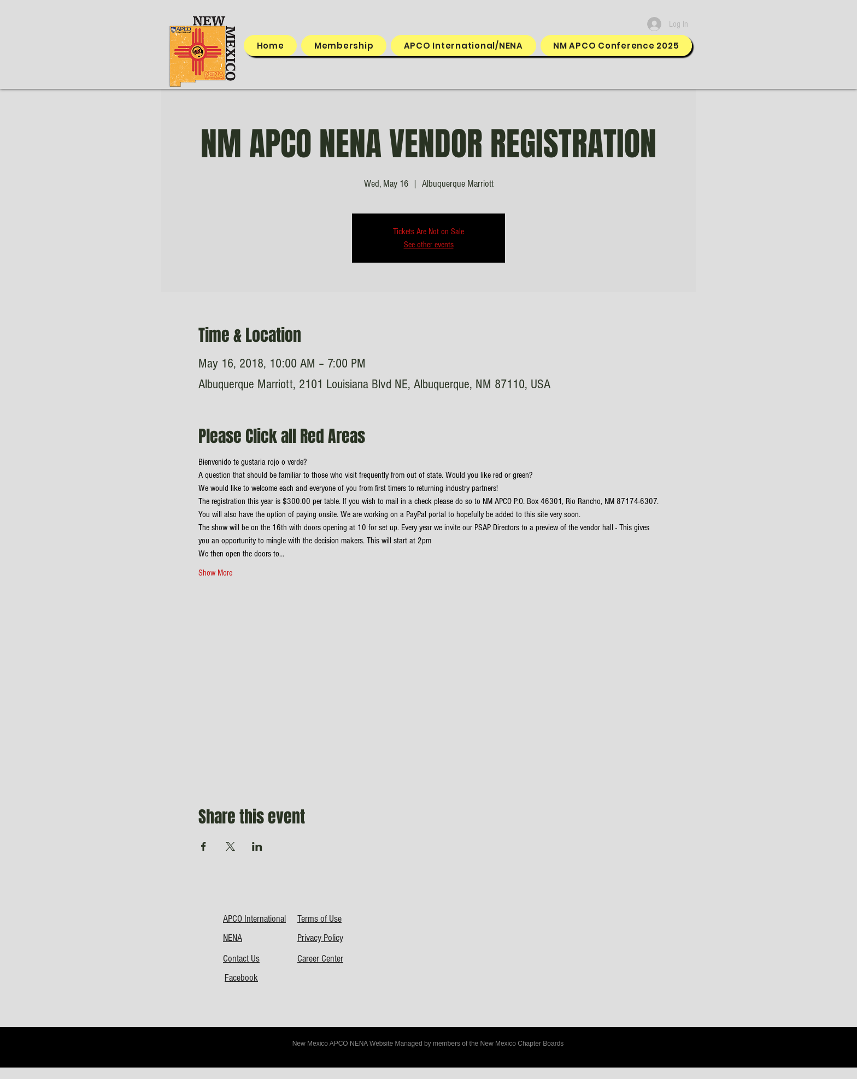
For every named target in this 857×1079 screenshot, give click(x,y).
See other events (429, 245)
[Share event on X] (230, 846)
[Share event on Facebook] (203, 846)
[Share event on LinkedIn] (257, 846)
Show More (215, 573)
